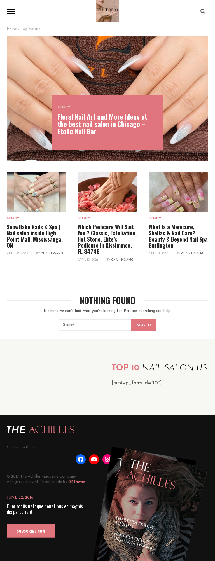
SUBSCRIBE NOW (31, 531)
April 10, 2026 (88, 259)
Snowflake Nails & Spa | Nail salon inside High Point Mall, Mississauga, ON (35, 236)
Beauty (64, 107)
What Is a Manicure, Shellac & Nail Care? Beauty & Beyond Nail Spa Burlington (178, 236)
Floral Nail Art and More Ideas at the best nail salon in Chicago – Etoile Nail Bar (102, 123)
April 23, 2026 (18, 253)
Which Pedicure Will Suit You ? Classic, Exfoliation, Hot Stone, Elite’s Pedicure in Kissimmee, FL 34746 (107, 239)
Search (144, 325)
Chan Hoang (52, 253)
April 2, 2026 (159, 253)
